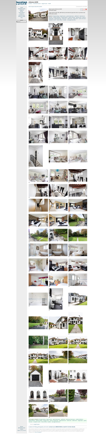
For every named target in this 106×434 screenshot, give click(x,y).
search (21, 429)
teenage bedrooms (71, 20)
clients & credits (21, 16)
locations (30, 3)
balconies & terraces (70, 419)
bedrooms (64, 18)
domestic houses (37, 3)
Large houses (37, 424)
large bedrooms (57, 18)
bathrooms (69, 18)
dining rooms (79, 17)
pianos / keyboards (54, 420)
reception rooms (52, 20)
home (21, 7)
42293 (49, 3)
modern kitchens (57, 17)
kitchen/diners (64, 17)
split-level (77, 16)
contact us (21, 13)
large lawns (75, 18)
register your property (21, 430)
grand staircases (70, 16)
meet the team (22, 15)
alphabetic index (21, 8)
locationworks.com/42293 (81, 6)
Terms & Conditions (38, 432)
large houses (44, 3)
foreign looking (56, 16)
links (22, 17)
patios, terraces (82, 18)
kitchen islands (72, 17)
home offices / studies (61, 20)
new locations (22, 12)
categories (21, 10)
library (21, 11)
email (64, 426)
